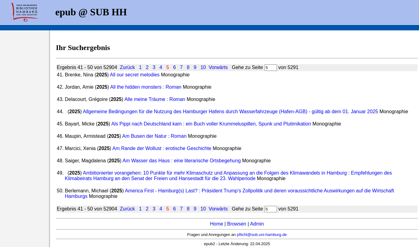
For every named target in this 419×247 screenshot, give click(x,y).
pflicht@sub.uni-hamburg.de (262, 234)
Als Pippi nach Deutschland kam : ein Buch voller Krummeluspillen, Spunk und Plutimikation (211, 123)
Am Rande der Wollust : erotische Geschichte (161, 148)
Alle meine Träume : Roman (154, 99)
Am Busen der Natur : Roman (154, 136)
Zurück (127, 67)
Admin (257, 223)
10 (203, 67)
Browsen (236, 223)
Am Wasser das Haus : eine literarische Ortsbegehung (181, 160)
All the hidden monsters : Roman (145, 87)
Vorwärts (218, 67)
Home (216, 223)
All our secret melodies (135, 74)
